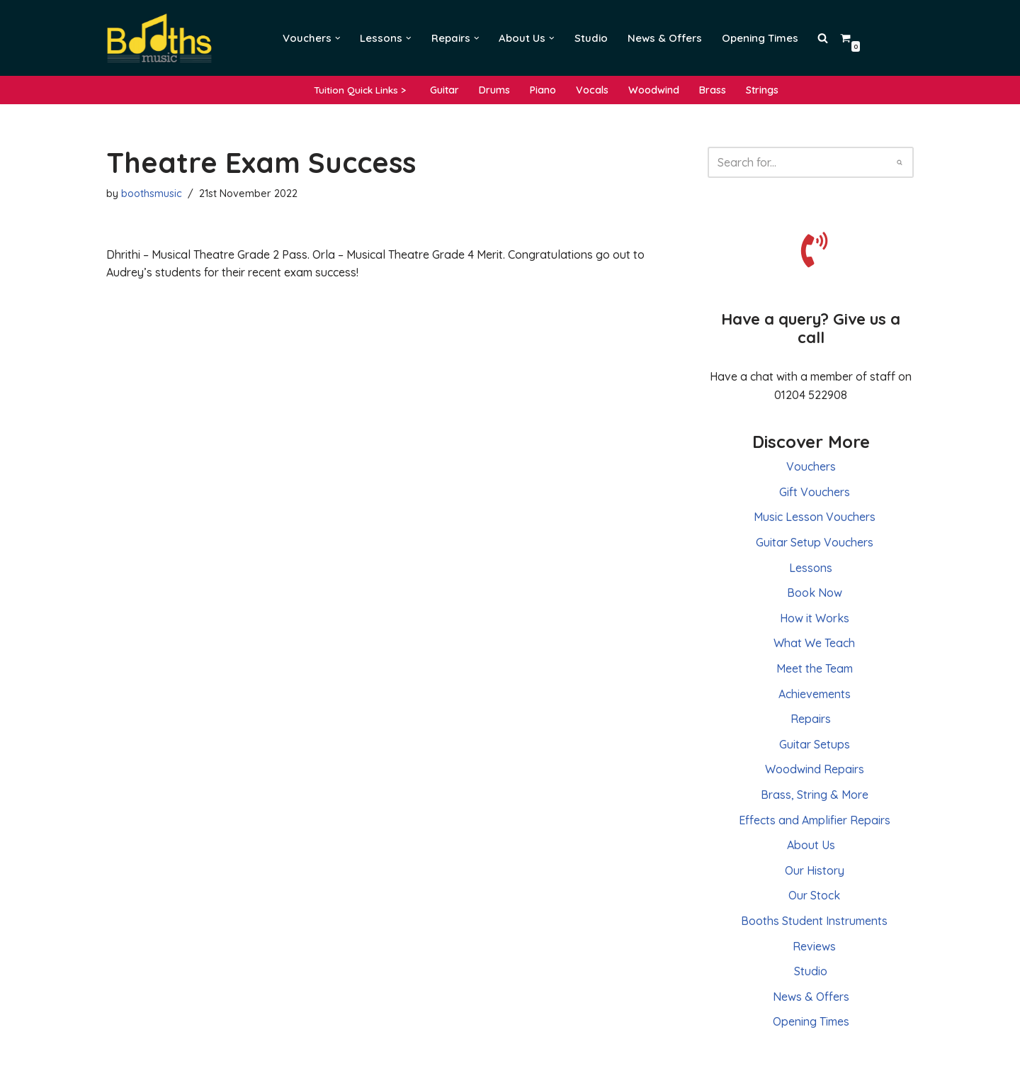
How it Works (814, 618)
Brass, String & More (814, 794)
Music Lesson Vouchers (815, 517)
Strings (762, 90)
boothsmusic (151, 193)
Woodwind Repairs (814, 769)
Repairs (810, 719)
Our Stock (814, 895)
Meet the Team (814, 668)
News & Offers (665, 38)
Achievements (814, 694)
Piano (543, 90)
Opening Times (760, 38)
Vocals (592, 90)
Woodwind (653, 90)
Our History (814, 870)
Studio (591, 38)
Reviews (814, 946)
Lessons (810, 568)
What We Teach (814, 643)
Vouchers (811, 466)
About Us (811, 845)
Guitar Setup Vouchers (814, 542)
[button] (338, 38)
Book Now (814, 592)
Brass (712, 90)
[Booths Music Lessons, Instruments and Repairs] (163, 38)
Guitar (444, 90)
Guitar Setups (814, 744)
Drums (494, 90)
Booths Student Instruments (814, 921)
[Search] (795, 162)
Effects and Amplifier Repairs (814, 820)
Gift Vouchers (814, 492)
